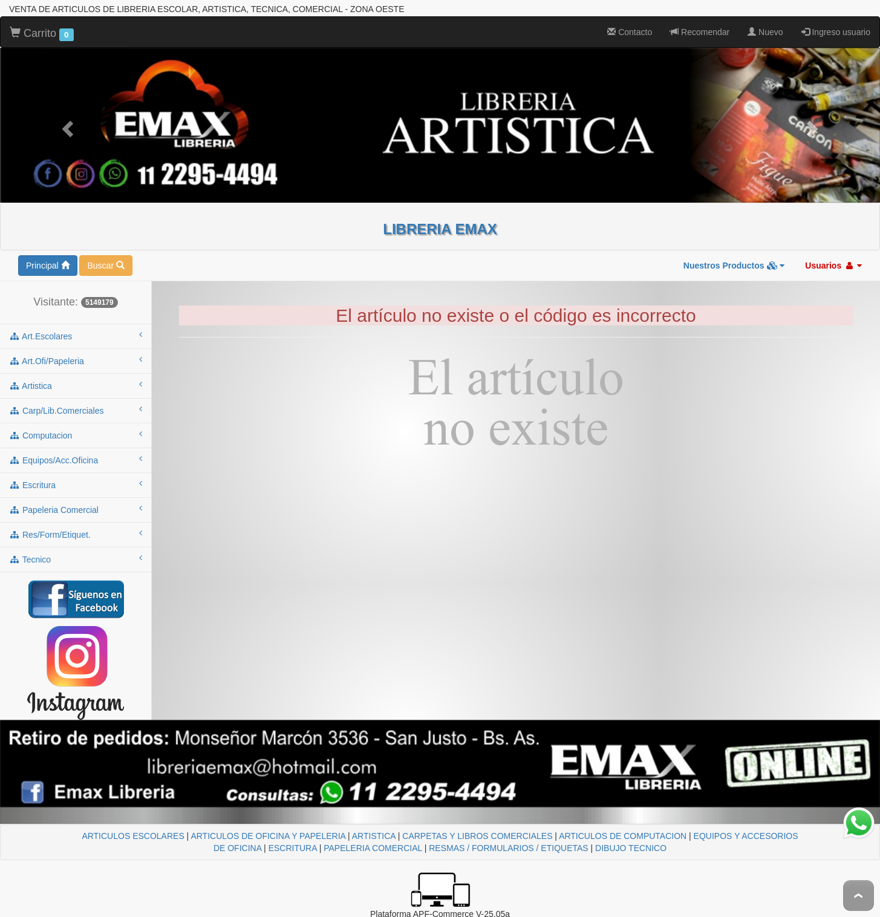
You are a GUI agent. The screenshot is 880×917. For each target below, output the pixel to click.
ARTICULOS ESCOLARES (133, 836)
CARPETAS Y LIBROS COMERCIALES (477, 836)
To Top (858, 895)
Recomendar (699, 32)
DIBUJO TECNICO (631, 848)
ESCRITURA (293, 848)
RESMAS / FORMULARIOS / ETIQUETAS (508, 848)
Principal (48, 265)
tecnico (75, 558)
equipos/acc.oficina (75, 459)
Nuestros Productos (734, 265)
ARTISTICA (374, 836)
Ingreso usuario (835, 32)
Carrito (42, 34)
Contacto (629, 32)
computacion (75, 434)
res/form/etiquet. (75, 534)
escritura (75, 484)
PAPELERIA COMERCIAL (373, 848)
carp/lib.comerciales (75, 410)
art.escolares (75, 335)
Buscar (105, 265)
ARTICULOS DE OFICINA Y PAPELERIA (268, 836)
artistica (75, 385)
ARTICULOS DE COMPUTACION (622, 836)
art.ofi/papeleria (75, 360)
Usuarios (833, 265)
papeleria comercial (75, 509)
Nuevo (765, 32)
